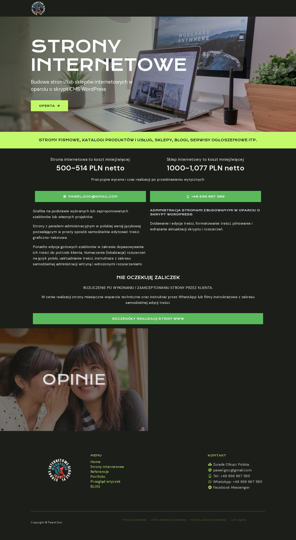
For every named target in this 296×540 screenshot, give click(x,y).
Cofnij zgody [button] (238, 520)
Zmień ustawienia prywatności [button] (169, 520)
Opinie (74, 379)
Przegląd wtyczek (105, 481)
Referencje (99, 472)
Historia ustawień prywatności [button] (208, 520)
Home (95, 462)
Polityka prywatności (135, 520)
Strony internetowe (107, 467)
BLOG (95, 486)
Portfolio (97, 477)
